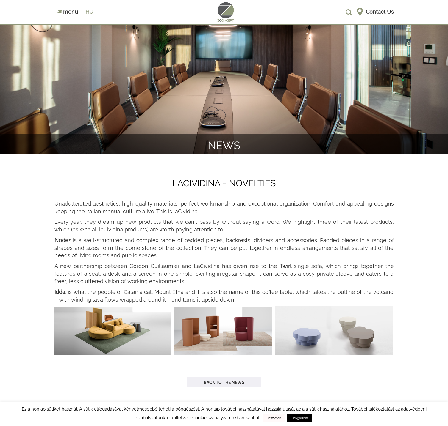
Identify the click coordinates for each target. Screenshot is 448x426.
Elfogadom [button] (299, 418)
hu (89, 12)
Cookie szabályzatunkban (218, 417)
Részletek (274, 418)
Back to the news (224, 382)
